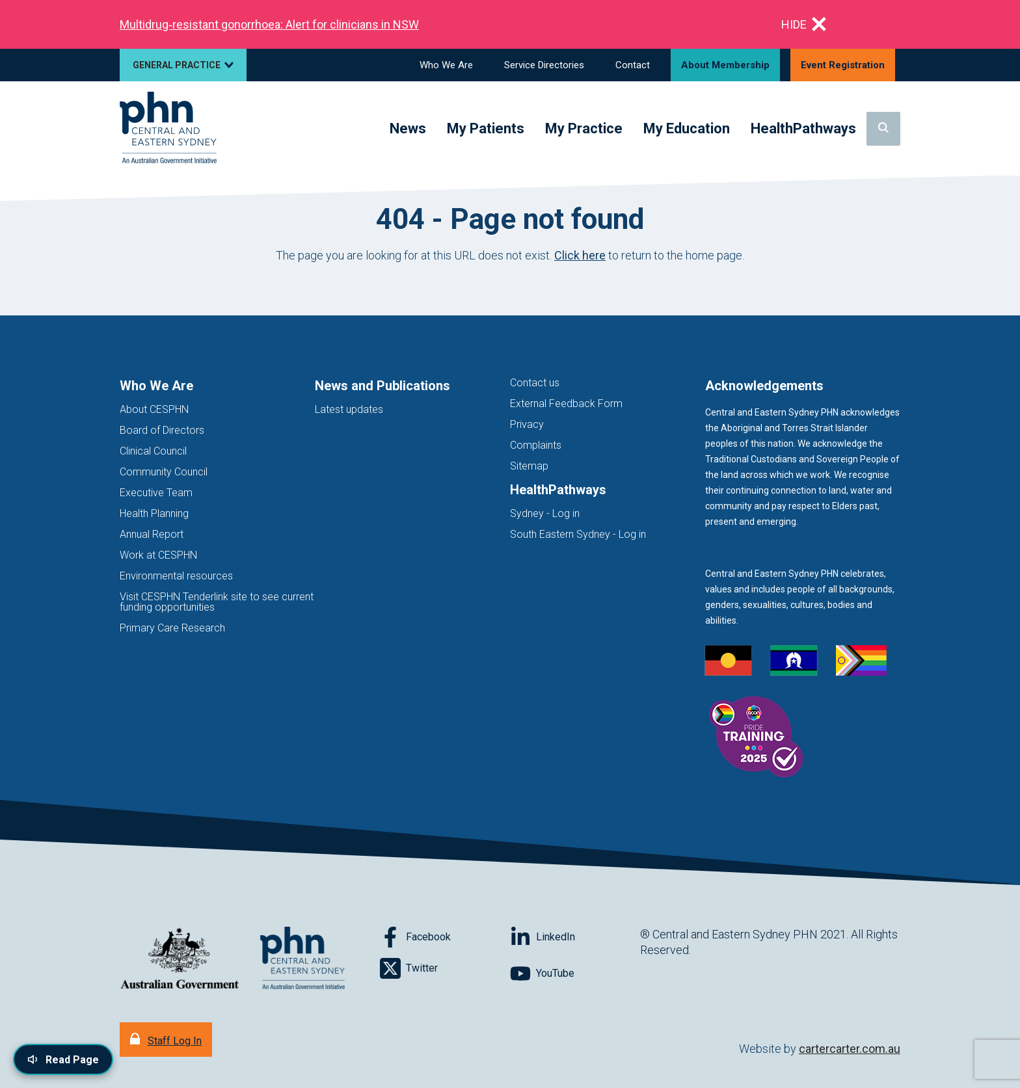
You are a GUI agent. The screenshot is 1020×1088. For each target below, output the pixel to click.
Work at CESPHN (158, 555)
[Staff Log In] (166, 1039)
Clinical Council (153, 451)
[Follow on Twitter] (445, 968)
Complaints (535, 445)
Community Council (164, 472)
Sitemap (529, 466)
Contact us (534, 383)
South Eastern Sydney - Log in (578, 534)
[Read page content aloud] (63, 1059)
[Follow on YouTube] (575, 973)
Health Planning (154, 513)
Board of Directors (162, 430)
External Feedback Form (566, 403)
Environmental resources (176, 576)
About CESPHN (154, 409)
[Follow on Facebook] (445, 937)
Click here (580, 255)
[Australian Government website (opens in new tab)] (179, 959)
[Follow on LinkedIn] (575, 937)
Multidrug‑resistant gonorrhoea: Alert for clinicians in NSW (269, 24)
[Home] (168, 128)
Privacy (527, 424)
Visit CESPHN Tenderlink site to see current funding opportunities (217, 601)
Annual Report (151, 534)
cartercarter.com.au (849, 1048)
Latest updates (349, 409)
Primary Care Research (172, 628)
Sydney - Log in (545, 513)
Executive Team (156, 492)
